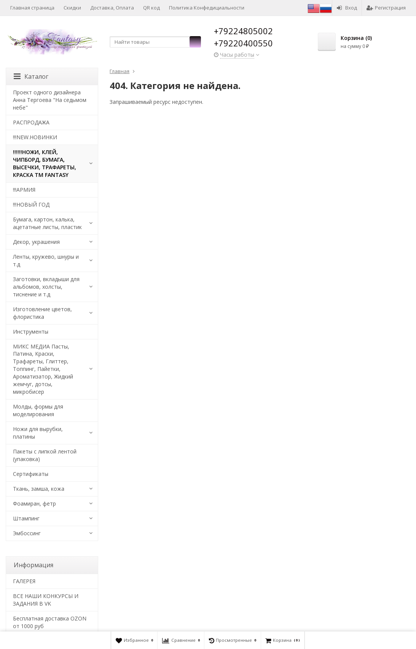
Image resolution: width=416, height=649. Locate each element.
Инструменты (30, 331)
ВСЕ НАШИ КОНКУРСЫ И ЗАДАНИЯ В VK (45, 599)
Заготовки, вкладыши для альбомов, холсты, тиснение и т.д (46, 286)
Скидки (72, 7)
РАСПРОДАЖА (31, 122)
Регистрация (386, 7)
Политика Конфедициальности (206, 7)
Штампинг (26, 518)
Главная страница (32, 7)
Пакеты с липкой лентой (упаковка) (45, 455)
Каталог (31, 76)
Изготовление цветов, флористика (42, 312)
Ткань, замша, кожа (38, 488)
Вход (347, 7)
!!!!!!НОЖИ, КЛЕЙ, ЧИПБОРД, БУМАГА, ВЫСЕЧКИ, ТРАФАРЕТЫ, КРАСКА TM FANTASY (44, 163)
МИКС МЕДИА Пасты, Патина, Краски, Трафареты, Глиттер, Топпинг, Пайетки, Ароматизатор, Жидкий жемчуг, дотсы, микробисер (43, 369)
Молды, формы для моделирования (38, 410)
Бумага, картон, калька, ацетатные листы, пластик (47, 223)
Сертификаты (30, 473)
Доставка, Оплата (112, 7)
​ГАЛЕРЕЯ (24, 581)
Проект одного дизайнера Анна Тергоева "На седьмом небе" (49, 100)
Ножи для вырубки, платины (38, 432)
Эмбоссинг (27, 533)
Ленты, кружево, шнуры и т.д (46, 260)
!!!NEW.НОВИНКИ (35, 137)
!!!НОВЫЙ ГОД (31, 204)
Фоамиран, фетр (34, 503)
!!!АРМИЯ (24, 189)
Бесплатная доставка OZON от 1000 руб (49, 622)
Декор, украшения (36, 241)
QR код (151, 7)
